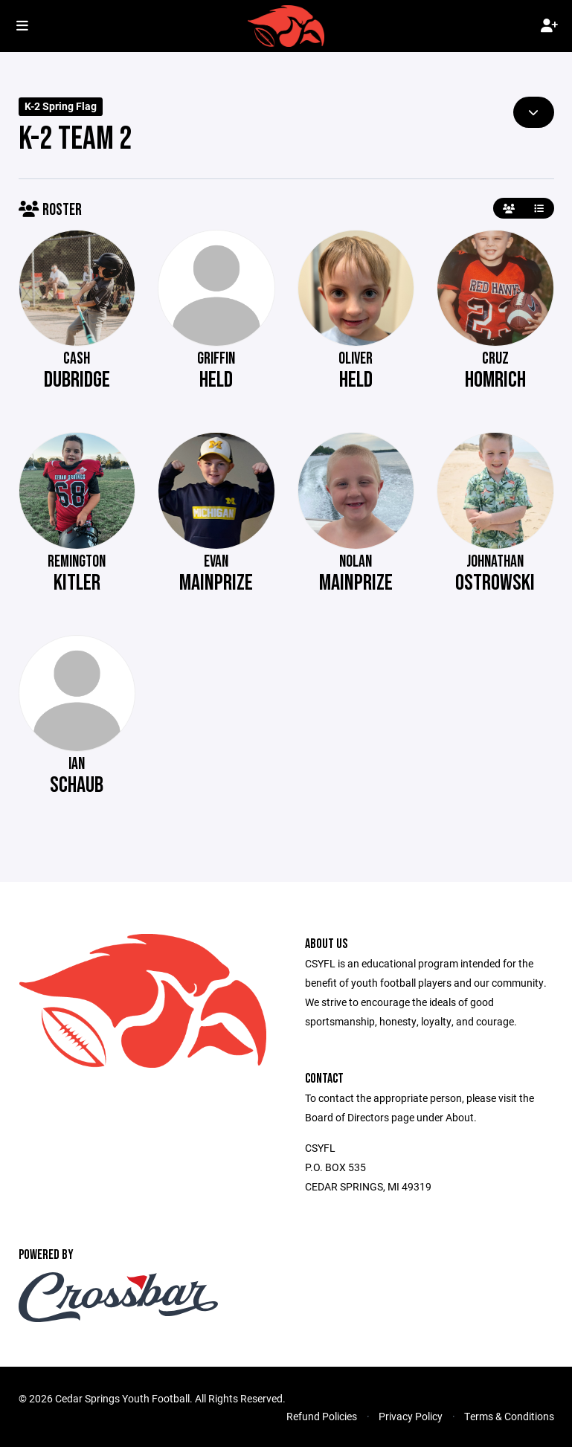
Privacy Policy (411, 1416)
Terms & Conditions (509, 1416)
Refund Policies (321, 1416)
